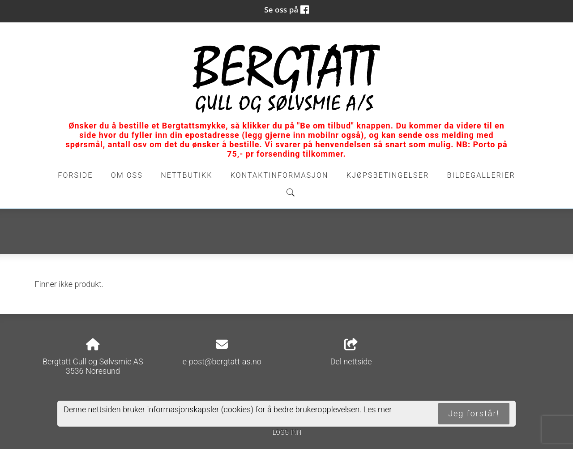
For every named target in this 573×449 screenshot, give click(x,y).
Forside (75, 175)
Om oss (127, 175)
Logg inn (286, 432)
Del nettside (351, 352)
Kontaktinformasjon (280, 175)
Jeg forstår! (473, 413)
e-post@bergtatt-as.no (222, 361)
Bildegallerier (481, 175)
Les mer (377, 409)
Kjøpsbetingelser (387, 175)
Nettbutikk (186, 175)
